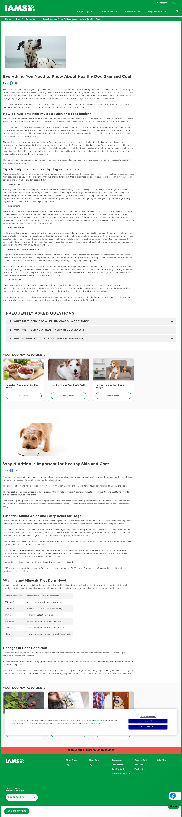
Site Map (161, 760)
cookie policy (99, 720)
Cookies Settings (16, 811)
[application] (172, 806)
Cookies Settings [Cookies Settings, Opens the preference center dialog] (148, 716)
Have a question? (15, 790)
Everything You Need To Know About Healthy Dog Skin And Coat (72, 19)
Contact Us (162, 3)
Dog (18, 19)
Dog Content (118, 769)
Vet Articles (140, 765)
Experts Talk (140, 760)
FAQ (174, 3)
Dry (67, 765)
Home (8, 19)
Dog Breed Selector (121, 773)
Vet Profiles (140, 769)
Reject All (148, 721)
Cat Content (117, 765)
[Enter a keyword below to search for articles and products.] (177, 11)
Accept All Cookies (148, 727)
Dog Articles (31, 19)
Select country (21, 797)
